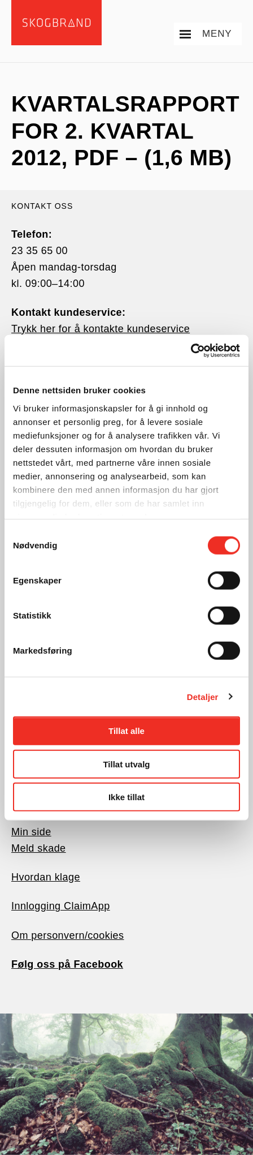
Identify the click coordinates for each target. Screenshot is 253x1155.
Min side (31, 832)
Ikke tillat (126, 797)
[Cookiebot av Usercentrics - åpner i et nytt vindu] (190, 350)
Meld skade (38, 848)
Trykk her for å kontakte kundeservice (100, 328)
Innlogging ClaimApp (60, 906)
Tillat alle (126, 731)
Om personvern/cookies (67, 935)
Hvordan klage (45, 877)
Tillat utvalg (126, 763)
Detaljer (203, 696)
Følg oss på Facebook (67, 964)
